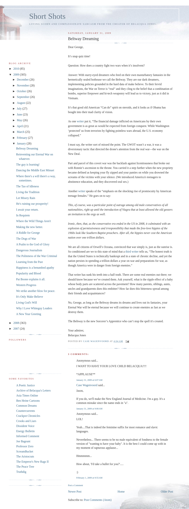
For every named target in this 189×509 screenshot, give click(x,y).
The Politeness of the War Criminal (36, 256)
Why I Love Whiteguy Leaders (34, 308)
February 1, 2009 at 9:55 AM (89, 477)
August (21, 102)
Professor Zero (24, 446)
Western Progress (26, 285)
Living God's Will (26, 302)
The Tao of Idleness (27, 186)
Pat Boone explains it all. (30, 279)
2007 (16, 328)
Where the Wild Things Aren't (33, 221)
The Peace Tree (25, 466)
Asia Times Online (27, 395)
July (19, 108)
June (20, 114)
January (22, 143)
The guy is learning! (27, 164)
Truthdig (21, 471)
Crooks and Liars (26, 421)
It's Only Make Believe (29, 296)
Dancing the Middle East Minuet (35, 170)
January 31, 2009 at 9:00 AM (89, 408)
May (20, 120)
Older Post (167, 491)
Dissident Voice (25, 426)
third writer (132, 251)
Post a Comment (75, 485)
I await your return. (27, 209)
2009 (16, 74)
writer (80, 121)
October (22, 91)
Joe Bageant (23, 441)
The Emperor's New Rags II (32, 461)
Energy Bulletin (25, 431)
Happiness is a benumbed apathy (35, 267)
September (23, 96)
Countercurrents (25, 410)
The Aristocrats (25, 456)
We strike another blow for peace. (35, 290)
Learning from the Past (29, 261)
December (23, 79)
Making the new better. (29, 227)
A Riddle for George (28, 232)
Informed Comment (27, 436)
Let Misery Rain (25, 198)
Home (121, 491)
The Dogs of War (26, 238)
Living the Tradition (27, 192)
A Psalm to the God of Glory (32, 244)
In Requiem (23, 215)
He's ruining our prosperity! (32, 203)
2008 (16, 322)
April (20, 126)
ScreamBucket (24, 451)
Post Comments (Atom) (97, 499)
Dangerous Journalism (29, 250)
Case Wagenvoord (86, 385)
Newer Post (74, 491)
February (22, 137)
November (23, 85)
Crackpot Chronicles (28, 415)
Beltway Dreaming (27, 148)
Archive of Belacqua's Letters (33, 390)
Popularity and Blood (28, 273)
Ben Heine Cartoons (28, 400)
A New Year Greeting (28, 314)
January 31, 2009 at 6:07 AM (89, 380)
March (21, 131)
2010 (16, 68)
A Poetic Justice (25, 385)
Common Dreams (26, 405)
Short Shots (47, 16)
